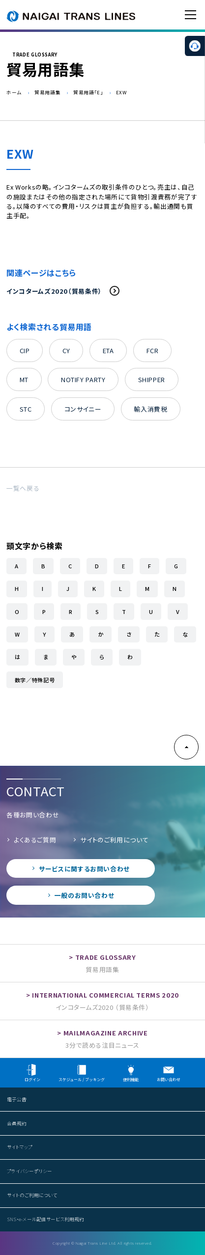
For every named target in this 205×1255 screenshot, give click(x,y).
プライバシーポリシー (29, 1171)
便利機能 (131, 1073)
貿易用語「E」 (88, 92)
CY (66, 350)
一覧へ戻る (22, 488)
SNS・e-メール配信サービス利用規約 (45, 1219)
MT (24, 379)
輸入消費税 (150, 409)
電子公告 (17, 1099)
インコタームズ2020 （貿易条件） (102, 1007)
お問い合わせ (168, 1073)
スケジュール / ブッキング (82, 1073)
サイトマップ (19, 1146)
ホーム (14, 92)
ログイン (32, 1073)
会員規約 (17, 1123)
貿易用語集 (47, 92)
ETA (108, 350)
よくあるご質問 (35, 839)
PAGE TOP (186, 747)
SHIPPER (151, 379)
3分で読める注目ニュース (102, 1045)
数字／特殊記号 (35, 680)
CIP (25, 350)
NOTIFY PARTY (83, 379)
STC (26, 409)
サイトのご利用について (114, 839)
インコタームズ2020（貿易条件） (63, 291)
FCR (152, 350)
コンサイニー (83, 409)
